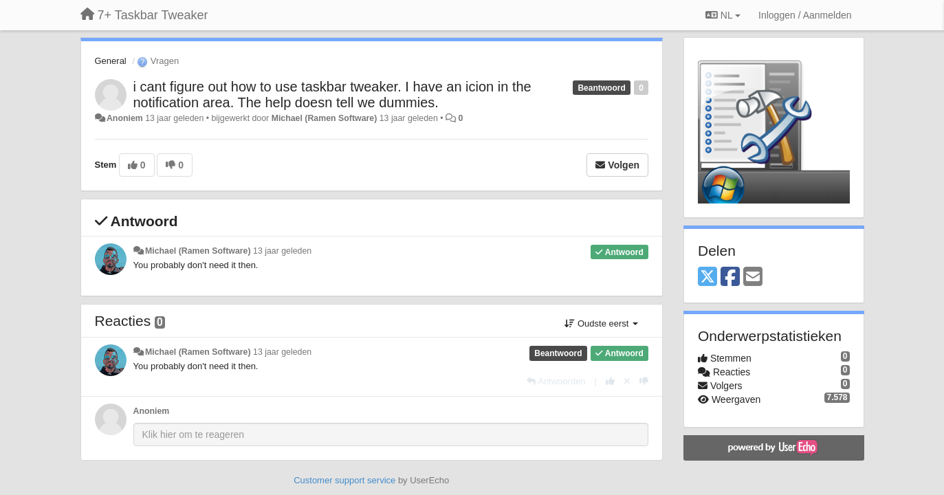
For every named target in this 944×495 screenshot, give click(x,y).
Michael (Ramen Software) (324, 118)
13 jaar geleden (282, 251)
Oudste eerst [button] (601, 323)
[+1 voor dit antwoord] (610, 381)
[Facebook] (730, 277)
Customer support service (344, 480)
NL (722, 15)
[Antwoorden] (556, 381)
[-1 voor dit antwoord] (643, 381)
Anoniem (125, 118)
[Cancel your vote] (627, 381)
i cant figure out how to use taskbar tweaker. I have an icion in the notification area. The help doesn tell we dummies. (332, 94)
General (111, 61)
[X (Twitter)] (707, 277)
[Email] (752, 277)
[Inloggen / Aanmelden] (805, 15)
